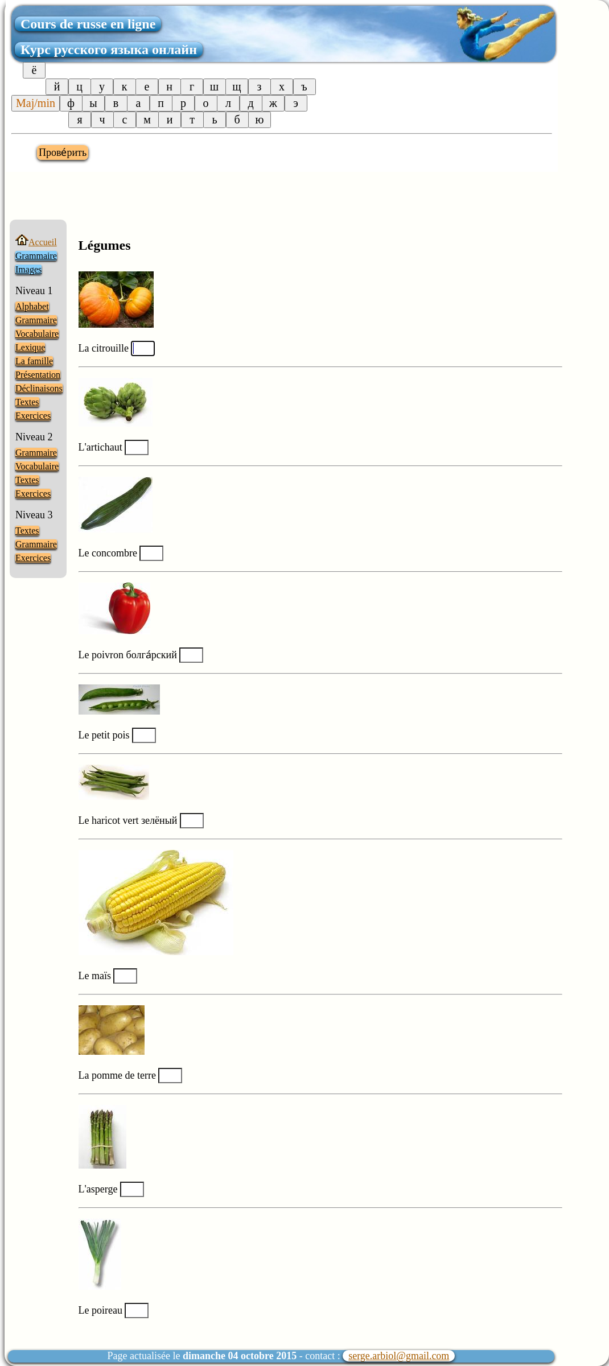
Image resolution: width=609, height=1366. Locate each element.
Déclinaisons (39, 388)
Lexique (30, 347)
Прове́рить (63, 152)
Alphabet (32, 306)
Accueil (36, 242)
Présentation (37, 374)
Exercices (33, 415)
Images (28, 269)
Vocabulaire (37, 334)
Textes (27, 402)
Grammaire (36, 256)
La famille (34, 361)
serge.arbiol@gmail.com (398, 1355)
